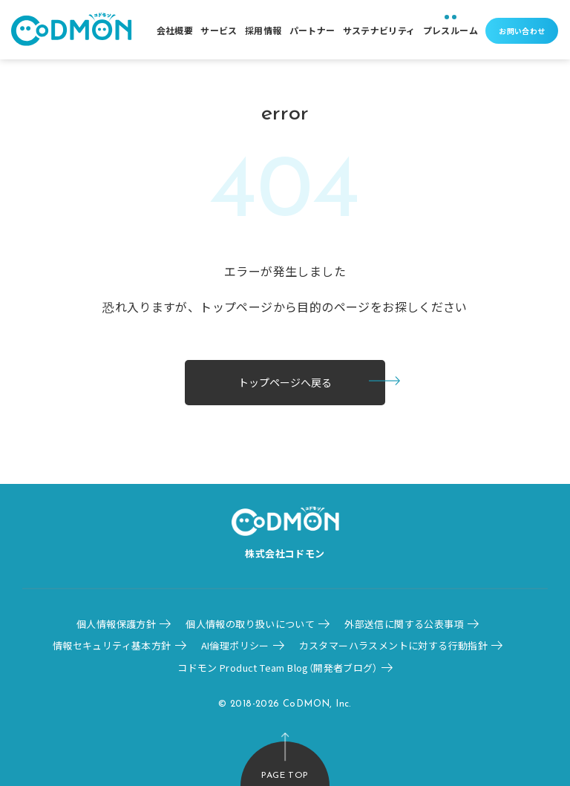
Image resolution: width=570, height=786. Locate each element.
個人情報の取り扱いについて (250, 624)
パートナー (312, 30)
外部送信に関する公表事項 (404, 624)
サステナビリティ (379, 30)
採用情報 (263, 30)
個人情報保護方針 (116, 624)
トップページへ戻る (285, 382)
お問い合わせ (522, 30)
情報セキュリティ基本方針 (112, 645)
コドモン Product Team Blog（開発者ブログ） (277, 668)
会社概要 (175, 30)
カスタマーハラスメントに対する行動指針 (393, 645)
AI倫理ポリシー (235, 645)
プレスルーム (450, 30)
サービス (219, 30)
